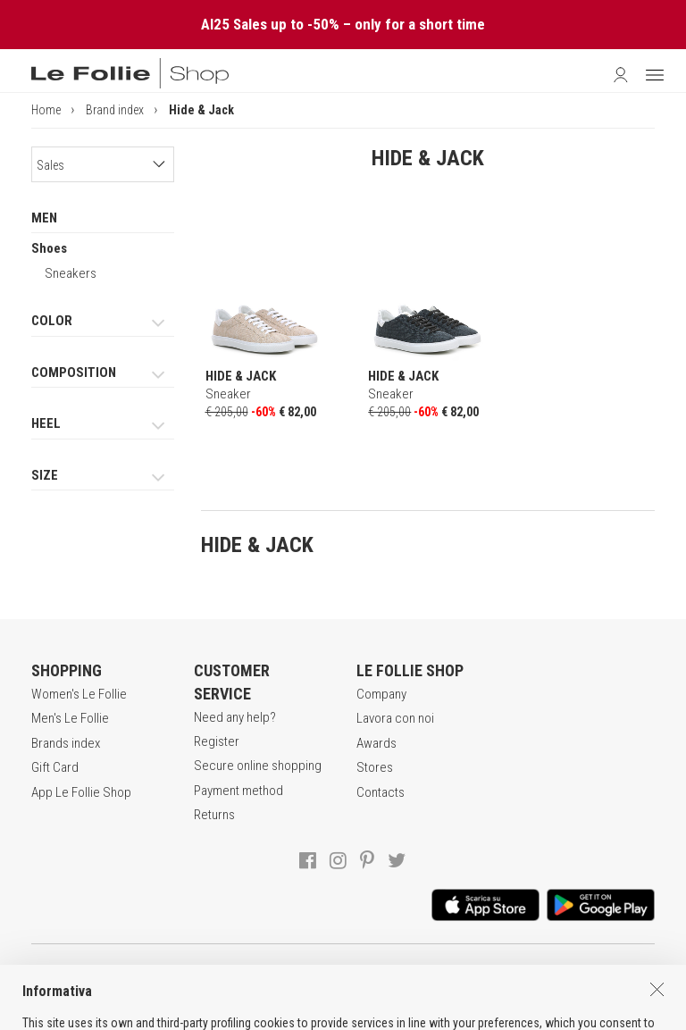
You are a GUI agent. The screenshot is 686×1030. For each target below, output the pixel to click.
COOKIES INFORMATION (497, 975)
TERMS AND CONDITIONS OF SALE (199, 975)
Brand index (115, 110)
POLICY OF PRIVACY (361, 975)
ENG (365, 1013)
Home (46, 110)
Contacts (380, 792)
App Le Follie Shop (81, 792)
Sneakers (70, 273)
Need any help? (235, 717)
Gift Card (55, 767)
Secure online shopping (258, 766)
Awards (376, 743)
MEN (44, 218)
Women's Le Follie (79, 694)
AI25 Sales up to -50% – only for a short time (343, 24)
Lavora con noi (395, 718)
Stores (374, 767)
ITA (345, 1013)
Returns (214, 815)
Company (381, 694)
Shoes (49, 248)
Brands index (65, 743)
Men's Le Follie (70, 718)
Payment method (238, 791)
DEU (387, 1013)
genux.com (293, 1013)
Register (216, 741)
